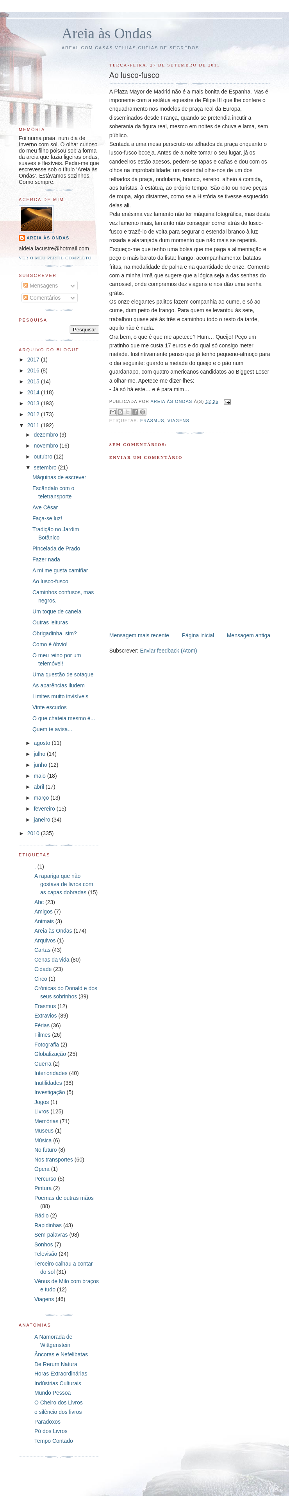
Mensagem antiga (248, 635)
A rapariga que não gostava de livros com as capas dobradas (63, 884)
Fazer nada (46, 559)
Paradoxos (47, 1422)
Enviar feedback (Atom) (168, 650)
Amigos (43, 911)
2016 (34, 370)
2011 (34, 425)
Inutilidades (48, 1083)
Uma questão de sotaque (62, 674)
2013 (34, 403)
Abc (39, 902)
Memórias (46, 1121)
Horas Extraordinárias (60, 1373)
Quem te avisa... (52, 729)
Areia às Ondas (107, 33)
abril (39, 787)
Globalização (50, 1054)
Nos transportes (53, 1159)
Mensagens (40, 285)
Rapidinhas (48, 1225)
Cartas (42, 950)
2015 (34, 381)
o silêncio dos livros (58, 1412)
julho (40, 754)
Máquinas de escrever (59, 477)
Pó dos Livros (51, 1431)
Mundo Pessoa (52, 1393)
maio (40, 776)
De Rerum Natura (55, 1364)
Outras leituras (50, 622)
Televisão (45, 1254)
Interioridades (51, 1073)
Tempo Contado (53, 1441)
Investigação (49, 1092)
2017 (34, 359)
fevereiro (45, 809)
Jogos (41, 1102)
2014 (34, 392)
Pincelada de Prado (56, 548)
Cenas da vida (52, 960)
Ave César (45, 507)
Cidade (43, 969)
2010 (34, 833)
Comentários (42, 298)
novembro (46, 445)
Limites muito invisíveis (60, 696)
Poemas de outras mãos (64, 1198)
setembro (46, 467)
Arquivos (44, 940)
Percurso (45, 1179)
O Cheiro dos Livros (58, 1402)
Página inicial (198, 635)
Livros (41, 1111)
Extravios (45, 1015)
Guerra (43, 1064)
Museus (44, 1130)
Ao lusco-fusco (50, 581)
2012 (34, 414)
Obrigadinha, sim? (54, 633)
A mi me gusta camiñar (60, 570)
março (42, 798)
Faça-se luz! (47, 518)
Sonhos (43, 1244)
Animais (44, 921)
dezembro (46, 435)
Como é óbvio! (50, 644)
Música (43, 1140)
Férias (42, 1025)
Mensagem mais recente (139, 635)
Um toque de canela (56, 611)
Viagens (178, 420)
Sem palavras (51, 1235)
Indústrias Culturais (57, 1383)
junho (41, 765)
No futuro (45, 1150)
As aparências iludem (58, 685)
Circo (40, 979)
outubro (44, 456)
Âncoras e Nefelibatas (61, 1354)
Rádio (41, 1215)
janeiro (43, 819)
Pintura (43, 1188)
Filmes (42, 1035)
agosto (43, 743)
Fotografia (46, 1044)
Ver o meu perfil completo (55, 257)
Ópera (42, 1169)
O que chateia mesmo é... (63, 718)
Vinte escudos (49, 707)
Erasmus (152, 420)
